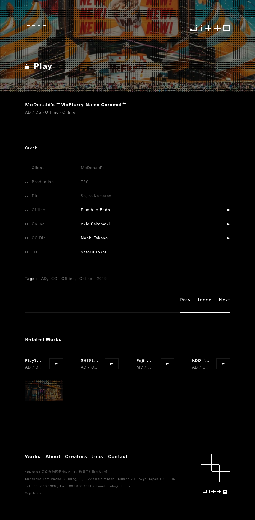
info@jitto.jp (119, 486)
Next (224, 300)
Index (204, 300)
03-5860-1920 (45, 486)
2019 (102, 278)
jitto (215, 474)
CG (54, 278)
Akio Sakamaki (95, 224)
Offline (68, 278)
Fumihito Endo (95, 210)
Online (86, 278)
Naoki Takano (94, 238)
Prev (185, 300)
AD (44, 278)
